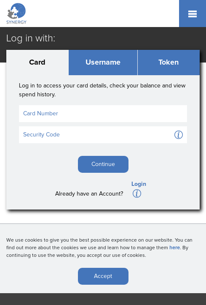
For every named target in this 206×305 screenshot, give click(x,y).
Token (168, 62)
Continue (103, 164)
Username (103, 62)
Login (138, 184)
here (174, 249)
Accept (103, 278)
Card (37, 62)
